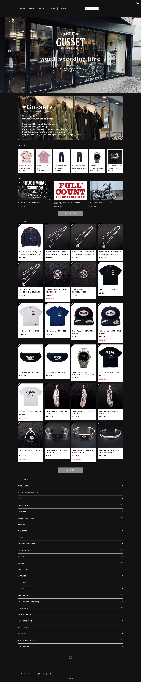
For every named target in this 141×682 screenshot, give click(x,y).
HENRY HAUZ (22, 524)
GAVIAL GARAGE (24, 505)
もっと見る (70, 470)
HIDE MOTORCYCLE (25, 621)
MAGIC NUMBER (24, 512)
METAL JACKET (23, 627)
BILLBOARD (22, 634)
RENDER (21, 557)
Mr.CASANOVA (23, 608)
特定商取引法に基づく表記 (44, 674)
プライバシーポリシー (26, 674)
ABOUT (32, 8)
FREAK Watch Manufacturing (28, 602)
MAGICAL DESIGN (24, 614)
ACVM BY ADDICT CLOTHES (28, 640)
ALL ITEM (51, 8)
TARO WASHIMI (23, 595)
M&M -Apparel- (23, 569)
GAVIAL (21, 499)
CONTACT (77, 8)
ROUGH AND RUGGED (26, 518)
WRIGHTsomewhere (25, 589)
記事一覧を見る (70, 213)
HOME (22, 8)
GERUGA (21, 563)
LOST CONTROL (24, 550)
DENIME (21, 537)
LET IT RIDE (22, 582)
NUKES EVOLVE (23, 647)
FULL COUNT (22, 531)
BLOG (41, 8)
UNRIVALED (22, 576)
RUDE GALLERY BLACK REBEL (28, 492)
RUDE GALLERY (23, 486)
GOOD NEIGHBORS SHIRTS (27, 544)
